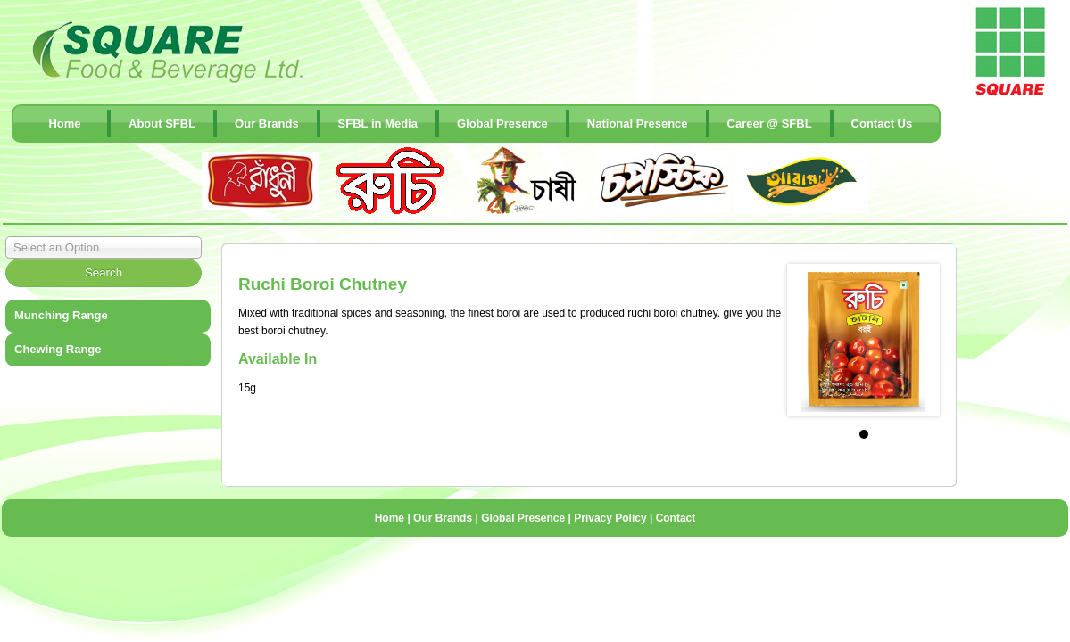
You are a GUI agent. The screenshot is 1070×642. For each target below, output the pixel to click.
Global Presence (502, 123)
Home (64, 123)
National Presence (637, 123)
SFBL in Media (378, 123)
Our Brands (267, 123)
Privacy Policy (610, 518)
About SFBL (162, 123)
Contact (676, 518)
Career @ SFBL (769, 123)
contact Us (882, 123)
